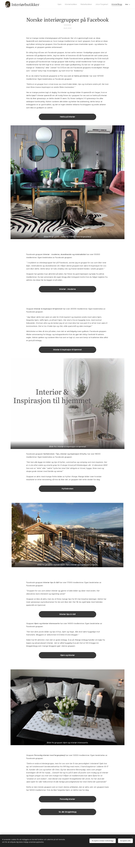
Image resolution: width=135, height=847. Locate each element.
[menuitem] (61, 4)
